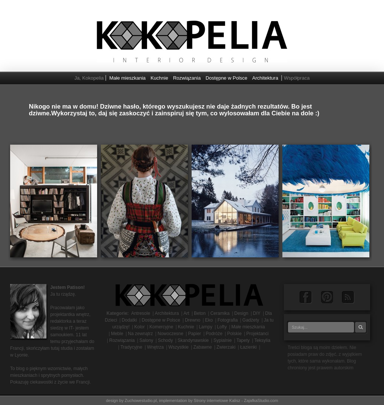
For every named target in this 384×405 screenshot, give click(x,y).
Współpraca (297, 78)
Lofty (222, 326)
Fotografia (228, 320)
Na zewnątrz (140, 333)
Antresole (140, 313)
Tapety (242, 340)
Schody (165, 340)
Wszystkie (178, 347)
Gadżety (250, 320)
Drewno (192, 320)
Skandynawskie (192, 340)
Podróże (214, 333)
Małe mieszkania (128, 78)
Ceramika (220, 313)
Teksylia (262, 340)
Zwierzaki (226, 347)
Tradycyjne (131, 347)
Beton (200, 313)
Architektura (265, 78)
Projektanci (257, 333)
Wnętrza (155, 347)
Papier (194, 333)
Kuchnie (159, 78)
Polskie (234, 333)
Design (241, 313)
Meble (117, 333)
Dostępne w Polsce (226, 78)
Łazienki (248, 347)
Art (186, 313)
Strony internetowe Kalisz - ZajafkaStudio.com (236, 400)
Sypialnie (222, 340)
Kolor (139, 326)
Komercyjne (161, 326)
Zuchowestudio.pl (141, 400)
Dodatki (129, 320)
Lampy (205, 326)
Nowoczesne (170, 333)
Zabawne (202, 347)
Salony (146, 340)
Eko (209, 320)
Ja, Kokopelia (89, 78)
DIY (257, 313)
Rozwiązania (187, 78)
